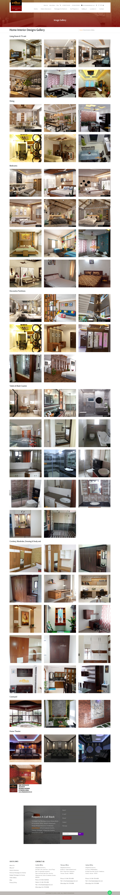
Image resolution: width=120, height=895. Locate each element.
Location (93, 9)
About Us (12, 865)
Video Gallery (13, 877)
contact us (39, 861)
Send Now (67, 838)
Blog (11, 880)
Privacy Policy (13, 882)
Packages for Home (60, 9)
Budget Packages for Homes (17, 875)
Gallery (84, 9)
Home (36, 9)
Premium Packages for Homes (18, 872)
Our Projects (74, 9)
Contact (101, 9)
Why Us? (12, 868)
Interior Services (46, 9)
